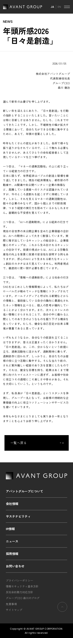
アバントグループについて (24, 491)
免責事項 (11, 604)
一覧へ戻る (19, 442)
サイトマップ (14, 610)
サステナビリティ (18, 516)
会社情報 (12, 503)
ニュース (12, 541)
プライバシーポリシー (19, 580)
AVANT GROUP (22, 6)
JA (52, 7)
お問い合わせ (15, 566)
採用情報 (12, 553)
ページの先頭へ (62, 607)
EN (59, 7)
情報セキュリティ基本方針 (22, 586)
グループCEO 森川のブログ (23, 598)
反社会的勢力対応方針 (19, 592)
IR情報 (10, 528)
